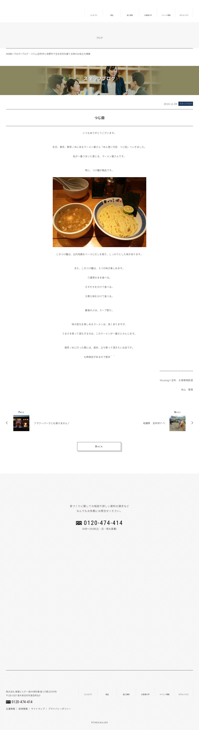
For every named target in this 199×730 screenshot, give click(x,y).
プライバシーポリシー (59, 708)
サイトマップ (38, 708)
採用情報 (23, 708)
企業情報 (10, 708)
